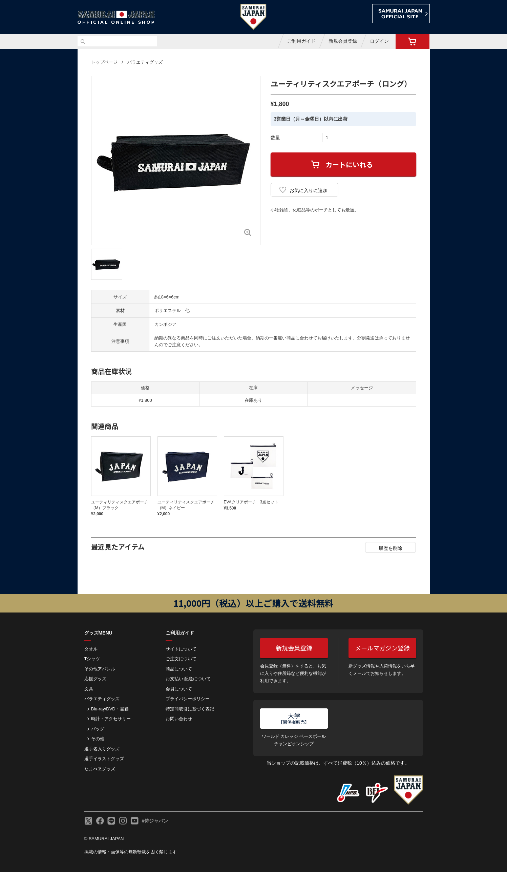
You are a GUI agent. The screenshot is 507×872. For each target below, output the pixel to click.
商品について (179, 668)
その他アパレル (99, 668)
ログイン (379, 41)
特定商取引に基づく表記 (190, 708)
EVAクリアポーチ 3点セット (251, 502)
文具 (88, 688)
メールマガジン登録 (382, 647)
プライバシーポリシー (188, 698)
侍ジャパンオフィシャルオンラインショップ (116, 17)
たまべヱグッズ (99, 768)
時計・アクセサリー (111, 718)
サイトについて (181, 648)
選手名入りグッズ (102, 748)
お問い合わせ (179, 718)
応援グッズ (95, 678)
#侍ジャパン (155, 821)
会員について (179, 688)
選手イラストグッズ (104, 758)
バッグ (97, 728)
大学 (293, 718)
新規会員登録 (343, 41)
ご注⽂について (181, 658)
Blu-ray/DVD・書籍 (110, 708)
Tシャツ (92, 658)
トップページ (104, 62)
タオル (91, 648)
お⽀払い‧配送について (188, 678)
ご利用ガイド (301, 41)
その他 (97, 738)
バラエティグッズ (145, 62)
